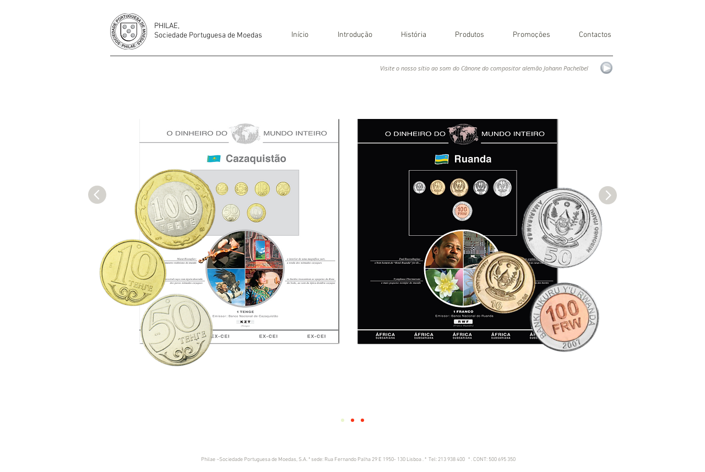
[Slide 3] (362, 420)
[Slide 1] (342, 420)
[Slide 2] (352, 420)
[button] (407, 35)
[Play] (606, 68)
